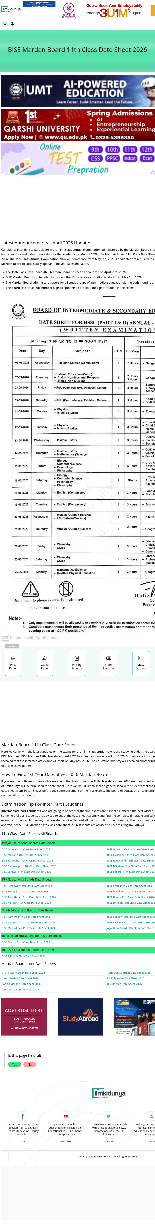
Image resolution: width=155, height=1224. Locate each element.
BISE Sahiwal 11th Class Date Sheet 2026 (26, 871)
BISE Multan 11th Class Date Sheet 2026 (26, 855)
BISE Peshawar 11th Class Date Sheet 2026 (27, 886)
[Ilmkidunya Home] (11, 9)
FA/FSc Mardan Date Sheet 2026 (21, 984)
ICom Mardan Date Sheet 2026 (20, 989)
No (30, 1064)
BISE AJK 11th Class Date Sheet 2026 (23, 956)
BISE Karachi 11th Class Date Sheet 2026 (26, 916)
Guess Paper (45, 666)
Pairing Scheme (76, 666)
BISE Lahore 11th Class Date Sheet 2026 (26, 849)
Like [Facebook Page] (23, 1141)
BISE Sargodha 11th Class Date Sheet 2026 (27, 860)
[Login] (12, 24)
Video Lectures (109, 666)
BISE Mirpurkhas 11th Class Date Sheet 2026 (28, 928)
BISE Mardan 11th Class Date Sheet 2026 (26, 902)
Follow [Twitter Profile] (108, 1141)
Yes (14, 1064)
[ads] (24, 1017)
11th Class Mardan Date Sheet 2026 (23, 972)
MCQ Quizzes (140, 666)
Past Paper (13, 666)
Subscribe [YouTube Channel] (65, 1141)
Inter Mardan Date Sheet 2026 (20, 978)
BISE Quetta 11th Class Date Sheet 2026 (26, 942)
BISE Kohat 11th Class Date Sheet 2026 (25, 891)
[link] (39, 4)
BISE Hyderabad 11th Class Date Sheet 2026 (28, 922)
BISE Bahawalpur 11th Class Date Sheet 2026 (29, 866)
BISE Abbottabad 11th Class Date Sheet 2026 (29, 897)
